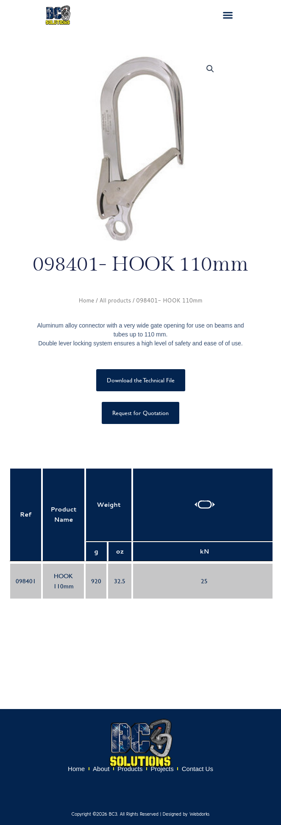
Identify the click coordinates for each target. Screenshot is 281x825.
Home (86, 300)
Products (129, 768)
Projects (162, 768)
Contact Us (197, 768)
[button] (228, 15)
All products (115, 300)
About (101, 768)
